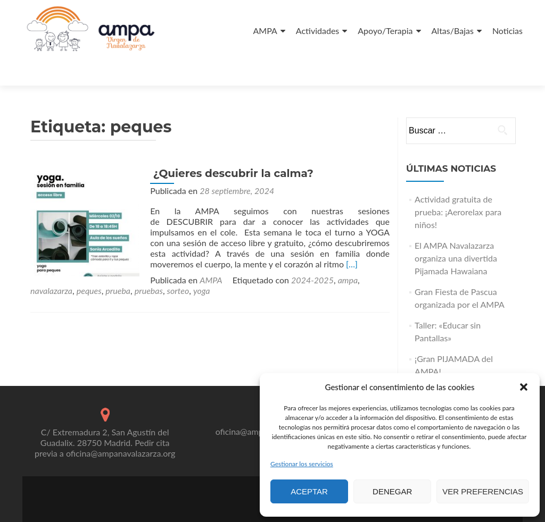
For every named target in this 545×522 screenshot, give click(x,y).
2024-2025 (192, 250)
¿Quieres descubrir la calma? (229, 143)
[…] (295, 234)
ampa (228, 250)
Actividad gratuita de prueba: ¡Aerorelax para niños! (458, 182)
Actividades (317, 31)
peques (300, 250)
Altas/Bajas (453, 31)
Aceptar (309, 491)
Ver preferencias (482, 491)
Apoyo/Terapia (385, 31)
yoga (64, 261)
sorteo (41, 261)
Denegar (392, 491)
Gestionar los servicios (301, 464)
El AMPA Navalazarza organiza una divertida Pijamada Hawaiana (456, 228)
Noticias (507, 31)
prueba (329, 250)
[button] (523, 387)
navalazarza (263, 250)
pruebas (360, 250)
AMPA (265, 31)
